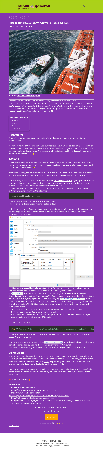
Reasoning (15, 121)
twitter (45, 440)
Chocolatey (47, 188)
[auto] (84, 6)
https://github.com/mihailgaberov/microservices (32, 398)
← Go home (14, 425)
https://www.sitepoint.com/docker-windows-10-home (34, 390)
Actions (14, 123)
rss (59, 440)
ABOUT (24, 17)
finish (46, 361)
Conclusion (15, 126)
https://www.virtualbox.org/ (23, 387)
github (53, 440)
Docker (17, 103)
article (39, 173)
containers (80, 304)
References (17, 128)
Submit (52, 417)
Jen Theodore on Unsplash (28, 95)
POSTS (13, 17)
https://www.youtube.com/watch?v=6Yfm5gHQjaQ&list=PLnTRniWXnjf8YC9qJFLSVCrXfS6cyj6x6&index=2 (39, 394)
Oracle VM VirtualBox (63, 180)
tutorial (23, 306)
